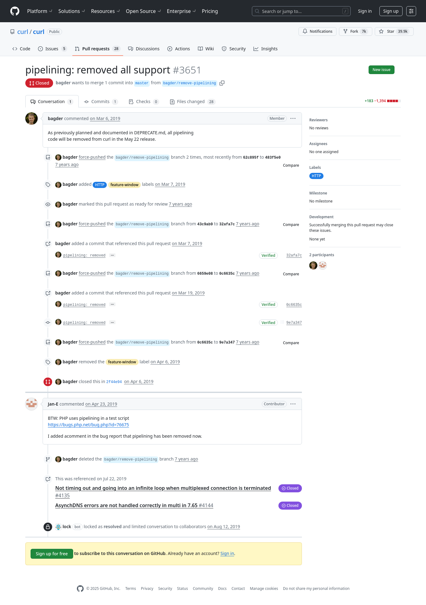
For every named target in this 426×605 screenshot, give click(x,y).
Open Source (144, 11)
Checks (144, 101)
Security (165, 588)
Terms (130, 588)
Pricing (210, 11)
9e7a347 (294, 323)
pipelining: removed (84, 255)
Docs (222, 588)
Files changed (193, 101)
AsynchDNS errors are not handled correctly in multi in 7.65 (134, 505)
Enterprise (182, 11)
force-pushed (92, 157)
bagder (63, 83)
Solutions (72, 11)
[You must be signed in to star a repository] (394, 31)
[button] (221, 82)
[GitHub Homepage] (80, 589)
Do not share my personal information (316, 588)
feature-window (124, 184)
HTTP (99, 184)
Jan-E (53, 404)
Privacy (147, 588)
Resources (106, 11)
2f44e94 (114, 382)
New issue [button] (381, 69)
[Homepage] (15, 11)
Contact (238, 588)
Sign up (391, 11)
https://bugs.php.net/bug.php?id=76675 (88, 425)
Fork (355, 31)
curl (22, 31)
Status (182, 588)
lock (67, 526)
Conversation (52, 101)
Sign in (365, 11)
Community (203, 588)
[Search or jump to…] (301, 11)
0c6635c (294, 305)
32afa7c (294, 255)
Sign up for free (52, 554)
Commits (101, 101)
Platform (40, 11)
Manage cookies (264, 588)
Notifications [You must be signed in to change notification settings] (317, 31)
